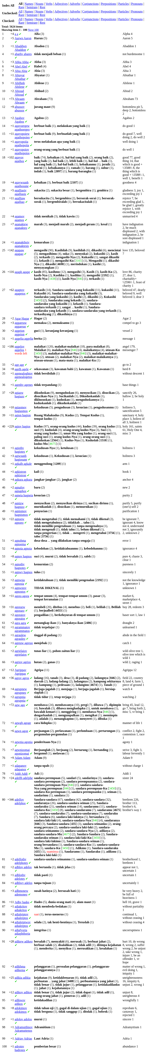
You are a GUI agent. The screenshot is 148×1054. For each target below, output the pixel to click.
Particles (123, 3)
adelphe (24, 778)
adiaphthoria (22, 931)
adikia (22, 977)
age (19, 364)
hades (22, 902)
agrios (23, 662)
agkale (23, 463)
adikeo (24, 941)
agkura (23, 479)
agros (22, 678)
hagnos (23, 556)
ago (20, 705)
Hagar (22, 318)
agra (20, 623)
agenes (24, 384)
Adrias (23, 1038)
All (20, 11)
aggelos (19, 348)
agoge (23, 723)
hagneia (24, 495)
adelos (23, 867)
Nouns (39, 3)
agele (22, 369)
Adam (22, 757)
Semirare (32, 7)
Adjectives (61, 3)
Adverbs (75, 3)
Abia (21, 71)
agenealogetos (24, 375)
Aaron (23, 38)
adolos (23, 1019)
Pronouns (137, 3)
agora (22, 596)
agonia (24, 742)
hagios (22, 426)
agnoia (23, 548)
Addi (21, 773)
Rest (42, 7)
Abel (21, 66)
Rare (21, 7)
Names (29, 3)
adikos (23, 992)
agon (21, 731)
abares (23, 54)
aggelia (24, 338)
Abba (22, 62)
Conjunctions (90, 3)
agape (22, 272)
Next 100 (33, 29)
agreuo (24, 643)
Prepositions (108, 3)
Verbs (48, 3)
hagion (23, 415)
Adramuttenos (24, 1029)
